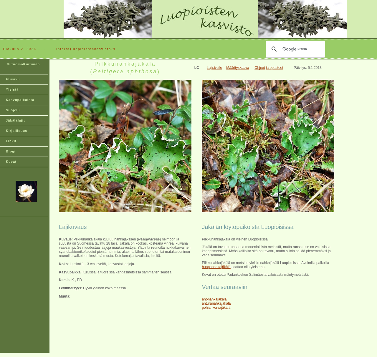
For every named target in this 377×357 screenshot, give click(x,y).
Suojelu (13, 110)
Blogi (11, 151)
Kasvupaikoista (20, 100)
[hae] (294, 49)
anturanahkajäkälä (216, 303)
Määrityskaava (237, 68)
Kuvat (11, 161)
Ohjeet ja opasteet (268, 68)
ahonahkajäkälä (214, 299)
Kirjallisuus (16, 130)
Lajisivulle (214, 68)
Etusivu (13, 79)
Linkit (11, 141)
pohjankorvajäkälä (216, 307)
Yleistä (12, 89)
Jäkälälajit (15, 120)
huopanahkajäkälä (216, 267)
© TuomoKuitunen (23, 66)
